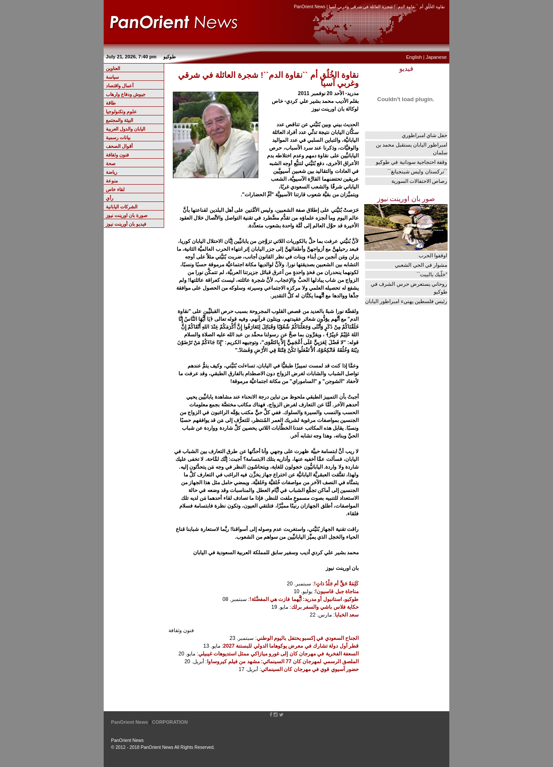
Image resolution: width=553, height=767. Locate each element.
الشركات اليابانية (121, 206)
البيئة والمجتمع (119, 120)
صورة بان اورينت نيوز (126, 215)
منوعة (112, 180)
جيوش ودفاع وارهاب (126, 94)
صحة (110, 163)
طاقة (111, 102)
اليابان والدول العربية (125, 128)
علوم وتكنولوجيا (121, 111)
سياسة (112, 77)
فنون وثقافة (117, 154)
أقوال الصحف (119, 146)
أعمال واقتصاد (119, 85)
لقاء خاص (115, 189)
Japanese (436, 57)
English (414, 57)
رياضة (111, 172)
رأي (109, 198)
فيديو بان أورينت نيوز (126, 224)
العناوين (113, 68)
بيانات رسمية (118, 137)
